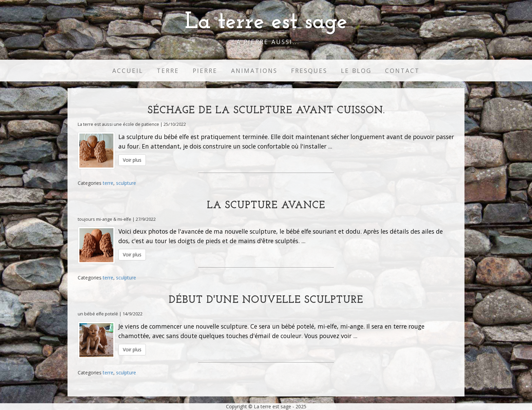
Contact (402, 70)
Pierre (205, 70)
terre (108, 183)
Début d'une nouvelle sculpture (266, 300)
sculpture (126, 183)
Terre (168, 70)
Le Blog (356, 70)
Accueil (127, 70)
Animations (254, 70)
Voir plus (132, 160)
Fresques (309, 70)
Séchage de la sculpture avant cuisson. (266, 110)
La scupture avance (266, 205)
